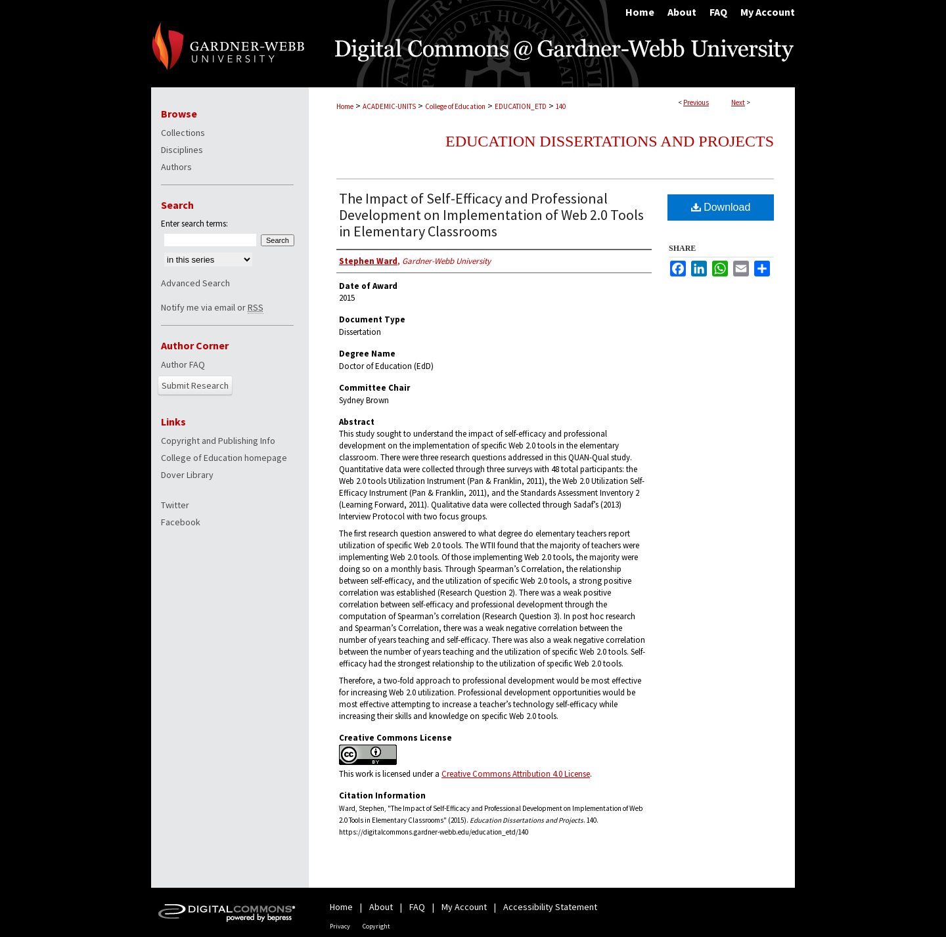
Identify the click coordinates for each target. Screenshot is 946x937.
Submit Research (195, 385)
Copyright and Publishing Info (218, 441)
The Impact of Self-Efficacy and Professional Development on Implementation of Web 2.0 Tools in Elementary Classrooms (491, 214)
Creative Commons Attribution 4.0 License (515, 773)
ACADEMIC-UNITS (389, 106)
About (381, 907)
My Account (464, 907)
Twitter (175, 505)
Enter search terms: (194, 223)
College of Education (455, 106)
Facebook (180, 522)
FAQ (417, 907)
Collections (183, 133)
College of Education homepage (224, 458)
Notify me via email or (212, 307)
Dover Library (187, 475)
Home (344, 106)
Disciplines (182, 150)
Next (738, 102)
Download (721, 207)
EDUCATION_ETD (521, 106)
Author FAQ (183, 364)
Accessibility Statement (550, 907)
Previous (696, 102)
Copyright (376, 926)
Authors (176, 167)
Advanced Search (195, 283)
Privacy (340, 926)
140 (561, 106)
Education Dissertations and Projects (609, 141)
